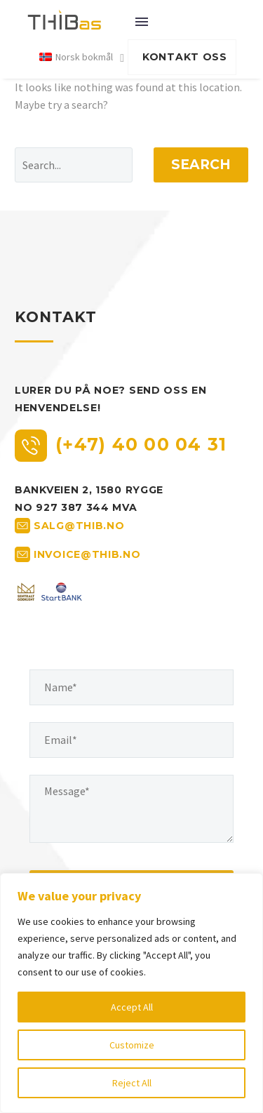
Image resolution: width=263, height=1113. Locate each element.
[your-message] (131, 809)
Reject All (131, 1083)
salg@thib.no (79, 525)
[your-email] (131, 740)
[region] (131, 993)
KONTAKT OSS (184, 57)
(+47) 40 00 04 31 (141, 444)
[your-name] (131, 687)
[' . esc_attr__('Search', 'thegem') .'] (74, 164)
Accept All (132, 1007)
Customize (131, 1045)
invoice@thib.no (87, 553)
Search (201, 164)
